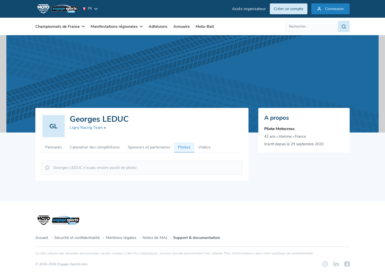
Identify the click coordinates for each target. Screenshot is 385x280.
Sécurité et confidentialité (77, 237)
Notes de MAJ (154, 237)
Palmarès (53, 147)
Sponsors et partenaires (149, 147)
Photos (184, 147)
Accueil (41, 237)
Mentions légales (121, 237)
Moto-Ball (205, 26)
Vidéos (204, 147)
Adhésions (158, 26)
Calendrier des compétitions (95, 147)
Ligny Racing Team (88, 127)
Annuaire (181, 26)
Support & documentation (196, 237)
